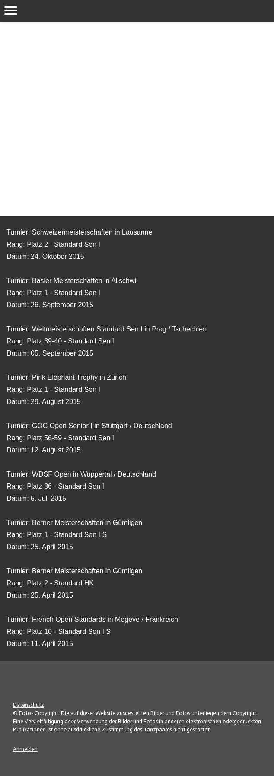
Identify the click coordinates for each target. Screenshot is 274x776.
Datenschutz (28, 705)
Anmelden (25, 749)
